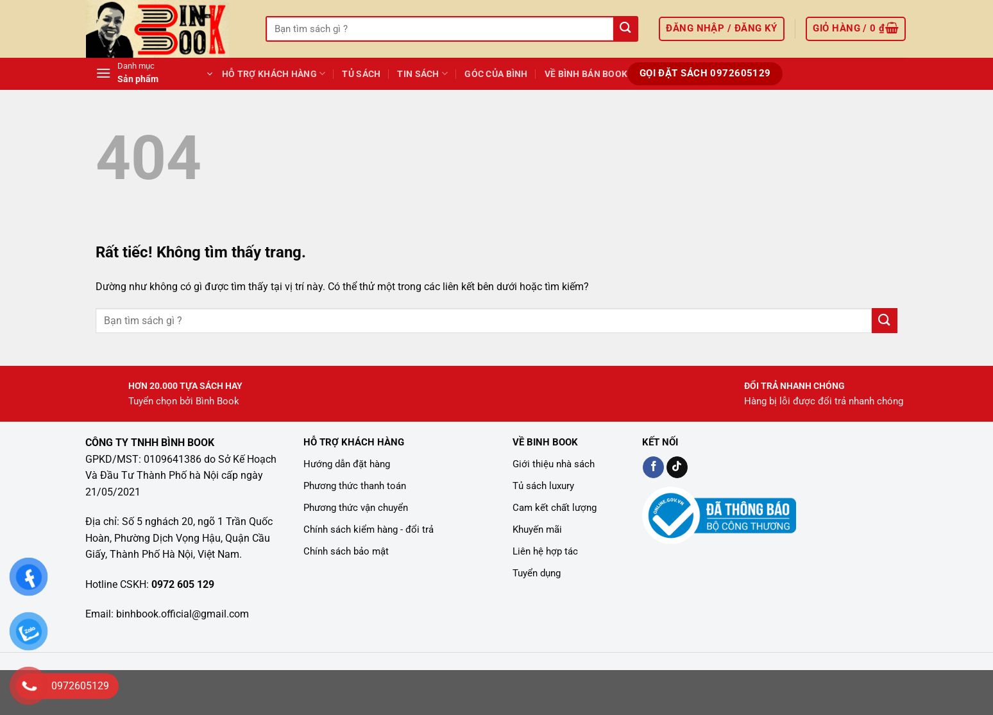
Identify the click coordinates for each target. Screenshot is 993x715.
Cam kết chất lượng (555, 507)
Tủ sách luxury (543, 486)
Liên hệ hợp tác (545, 551)
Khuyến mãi (537, 529)
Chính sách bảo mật (346, 551)
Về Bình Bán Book (586, 74)
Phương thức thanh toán (354, 486)
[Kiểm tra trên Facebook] (653, 467)
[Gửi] (625, 29)
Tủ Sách (361, 74)
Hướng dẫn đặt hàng (346, 464)
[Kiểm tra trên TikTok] (677, 467)
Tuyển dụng (537, 573)
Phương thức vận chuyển (355, 507)
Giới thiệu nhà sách (554, 464)
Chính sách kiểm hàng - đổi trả (368, 529)
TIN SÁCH (422, 73)
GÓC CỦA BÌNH (495, 74)
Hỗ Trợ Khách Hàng (273, 73)
